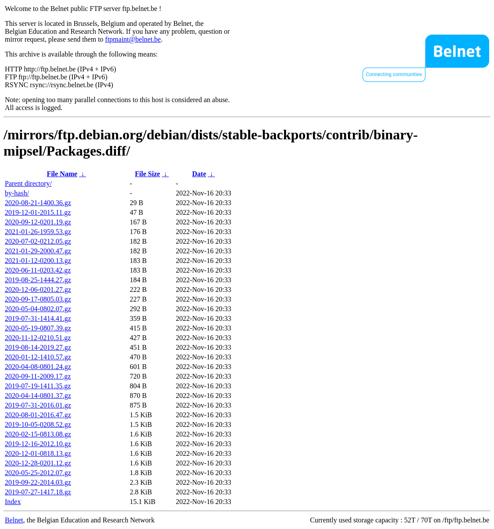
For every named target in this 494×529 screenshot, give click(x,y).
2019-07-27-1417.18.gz (38, 492)
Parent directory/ (28, 183)
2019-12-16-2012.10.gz (38, 443)
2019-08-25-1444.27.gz (38, 280)
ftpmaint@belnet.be (133, 39)
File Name (62, 174)
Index (13, 501)
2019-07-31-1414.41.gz (38, 318)
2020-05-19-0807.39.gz (38, 328)
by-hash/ (17, 193)
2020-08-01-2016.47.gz (38, 415)
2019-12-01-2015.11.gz (38, 212)
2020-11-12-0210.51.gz (38, 337)
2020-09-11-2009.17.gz (38, 376)
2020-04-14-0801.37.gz (38, 395)
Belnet (14, 520)
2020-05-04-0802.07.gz (38, 308)
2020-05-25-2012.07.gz (38, 472)
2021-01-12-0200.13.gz (38, 260)
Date (199, 174)
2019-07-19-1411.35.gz (38, 386)
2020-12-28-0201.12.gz (38, 463)
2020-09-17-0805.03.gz (38, 299)
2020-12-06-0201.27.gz (38, 289)
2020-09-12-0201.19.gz (38, 222)
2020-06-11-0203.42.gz (38, 270)
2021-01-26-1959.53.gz (38, 231)
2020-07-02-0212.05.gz (38, 241)
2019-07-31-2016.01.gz (38, 405)
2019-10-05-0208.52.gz (38, 424)
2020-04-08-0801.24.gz (38, 366)
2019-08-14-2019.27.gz (38, 347)
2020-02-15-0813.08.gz (38, 434)
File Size (147, 174)
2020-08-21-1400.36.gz (38, 202)
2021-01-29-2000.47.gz (38, 251)
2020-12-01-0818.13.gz (38, 453)
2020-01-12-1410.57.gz (38, 357)
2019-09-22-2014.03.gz (38, 482)
